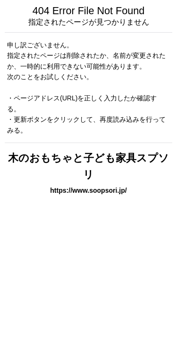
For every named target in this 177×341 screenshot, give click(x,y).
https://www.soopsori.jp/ (88, 190)
